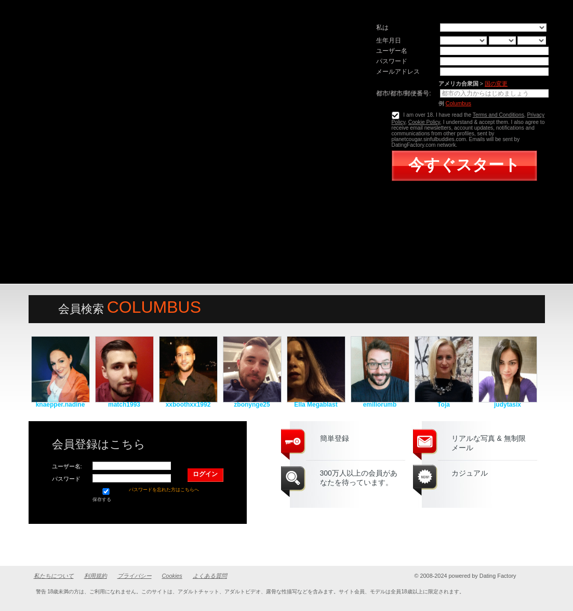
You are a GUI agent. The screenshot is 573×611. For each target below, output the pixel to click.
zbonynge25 (252, 404)
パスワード (391, 61)
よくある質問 (210, 576)
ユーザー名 (391, 50)
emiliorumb (380, 404)
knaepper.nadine (60, 404)
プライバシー (134, 576)
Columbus (459, 103)
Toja (443, 404)
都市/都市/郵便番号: (403, 93)
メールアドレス (398, 71)
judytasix (507, 404)
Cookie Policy (424, 122)
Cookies (172, 576)
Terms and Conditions (498, 115)
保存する (105, 495)
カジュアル (469, 473)
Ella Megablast (315, 404)
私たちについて (54, 576)
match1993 (124, 404)
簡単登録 (334, 438)
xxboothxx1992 (188, 404)
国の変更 (496, 83)
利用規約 (95, 576)
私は (382, 27)
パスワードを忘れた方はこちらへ (164, 489)
